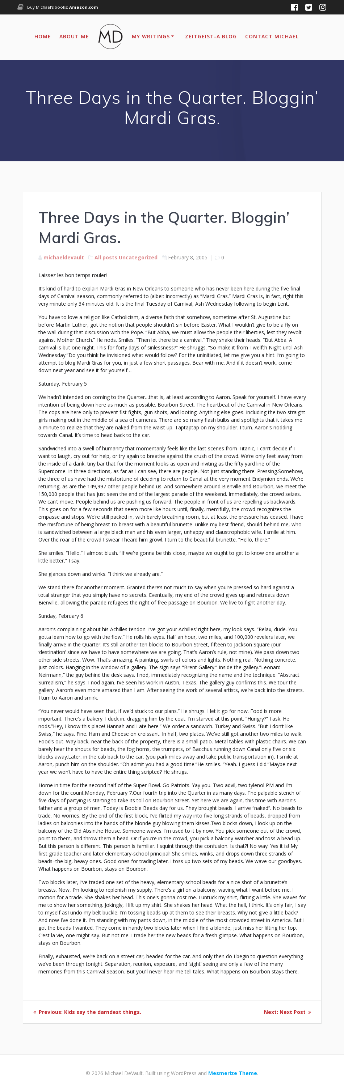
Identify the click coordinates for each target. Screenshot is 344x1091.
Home (42, 36)
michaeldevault (63, 257)
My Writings (151, 36)
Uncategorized (138, 257)
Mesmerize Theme (232, 1073)
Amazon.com (83, 7)
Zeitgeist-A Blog (211, 36)
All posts (106, 257)
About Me (74, 36)
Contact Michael (272, 36)
